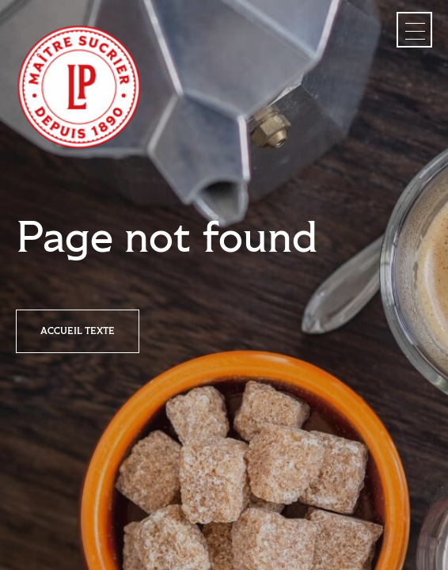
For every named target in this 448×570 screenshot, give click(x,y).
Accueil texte (77, 331)
